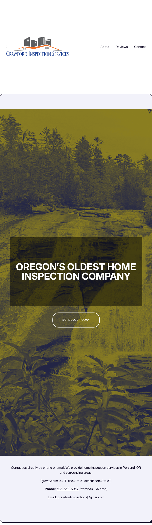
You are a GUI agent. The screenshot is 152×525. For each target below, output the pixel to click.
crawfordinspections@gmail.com (81, 497)
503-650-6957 (67, 489)
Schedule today (76, 320)
